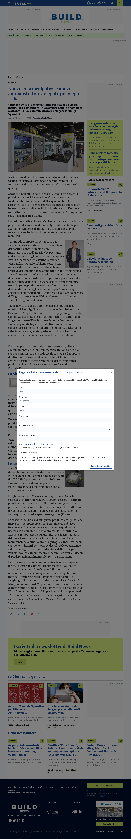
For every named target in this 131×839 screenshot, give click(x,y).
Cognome (23, 397)
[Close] (111, 372)
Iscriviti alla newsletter (101, 466)
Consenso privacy (29, 453)
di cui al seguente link (97, 457)
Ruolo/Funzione (26, 425)
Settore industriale (27, 435)
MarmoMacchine (43, 448)
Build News (26, 448)
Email (21, 406)
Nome (21, 387)
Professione (24, 416)
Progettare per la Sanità (67, 448)
